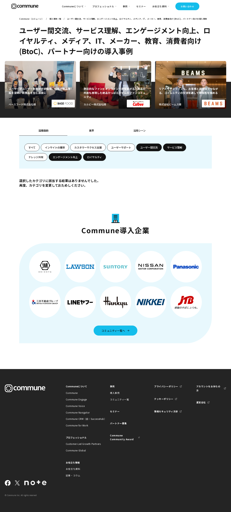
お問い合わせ (187, 6)
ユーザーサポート (121, 147)
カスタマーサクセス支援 (88, 147)
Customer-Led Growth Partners (81, 443)
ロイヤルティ (94, 157)
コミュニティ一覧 (119, 399)
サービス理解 (174, 147)
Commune (72, 392)
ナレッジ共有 (35, 157)
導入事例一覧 (55, 18)
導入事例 (115, 392)
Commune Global (76, 450)
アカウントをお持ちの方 (208, 388)
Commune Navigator (78, 412)
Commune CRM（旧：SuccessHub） (81, 418)
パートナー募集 (118, 423)
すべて (31, 147)
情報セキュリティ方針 (166, 411)
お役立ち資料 (73, 468)
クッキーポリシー (163, 398)
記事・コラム (73, 475)
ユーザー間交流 (149, 147)
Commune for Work (77, 425)
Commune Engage (76, 399)
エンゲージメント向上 (65, 157)
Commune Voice (75, 406)
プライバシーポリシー (166, 386)
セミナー (141, 6)
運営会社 (201, 402)
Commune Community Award (122, 437)
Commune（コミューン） (31, 18)
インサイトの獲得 (55, 147)
